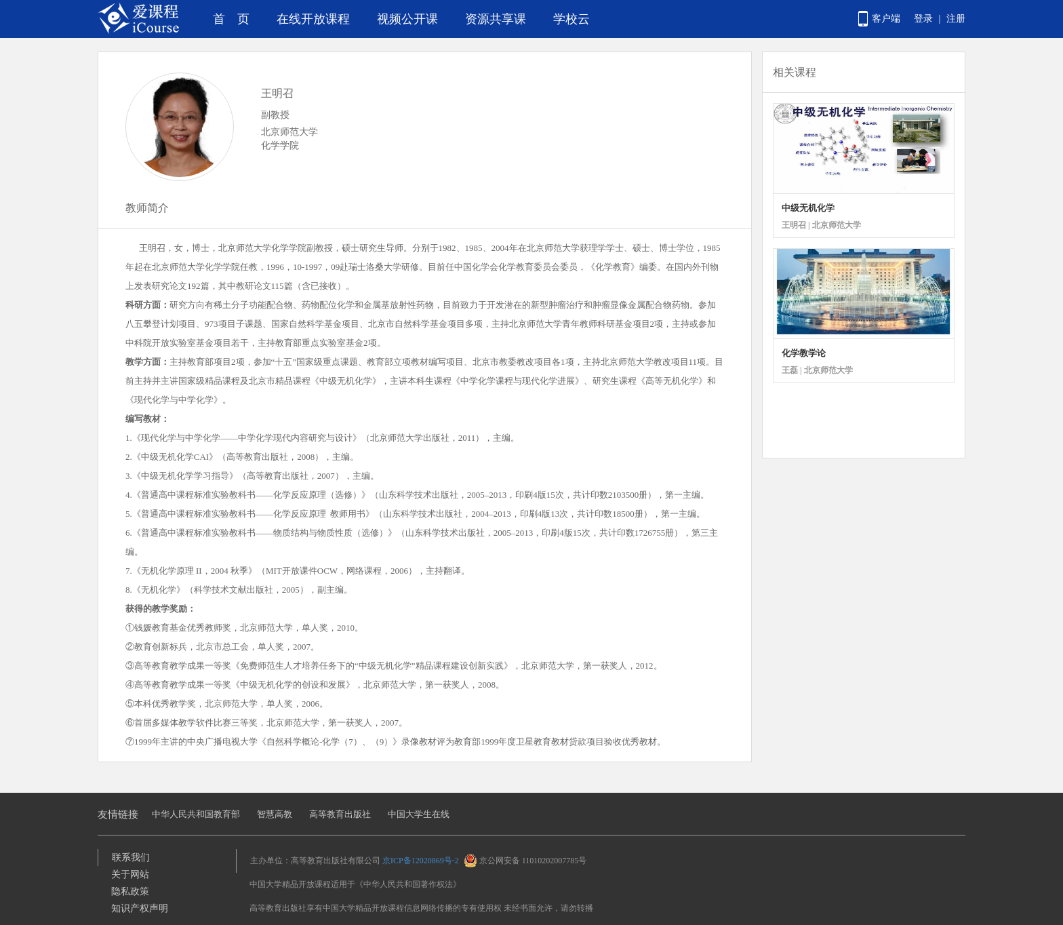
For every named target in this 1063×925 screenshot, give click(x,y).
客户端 (886, 19)
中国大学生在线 (418, 814)
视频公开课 (407, 19)
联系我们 (131, 857)
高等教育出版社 (340, 814)
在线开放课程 (313, 19)
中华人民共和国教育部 (196, 814)
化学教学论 (804, 353)
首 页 (231, 19)
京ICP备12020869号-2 (420, 860)
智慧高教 (274, 814)
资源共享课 (495, 19)
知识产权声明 (139, 908)
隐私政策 (130, 891)
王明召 (277, 93)
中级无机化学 (808, 208)
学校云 (571, 19)
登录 (923, 19)
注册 (955, 19)
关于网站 (130, 874)
